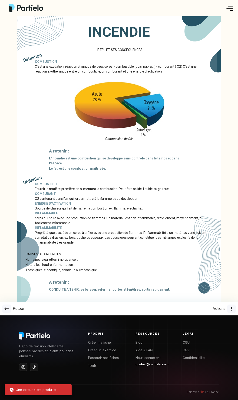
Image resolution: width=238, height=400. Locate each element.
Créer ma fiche (99, 342)
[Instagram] (23, 367)
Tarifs (92, 365)
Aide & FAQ (144, 350)
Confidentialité (194, 358)
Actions (224, 309)
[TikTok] (34, 367)
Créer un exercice (102, 350)
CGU (186, 342)
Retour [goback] (13, 309)
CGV (186, 350)
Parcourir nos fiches (103, 358)
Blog (139, 342)
